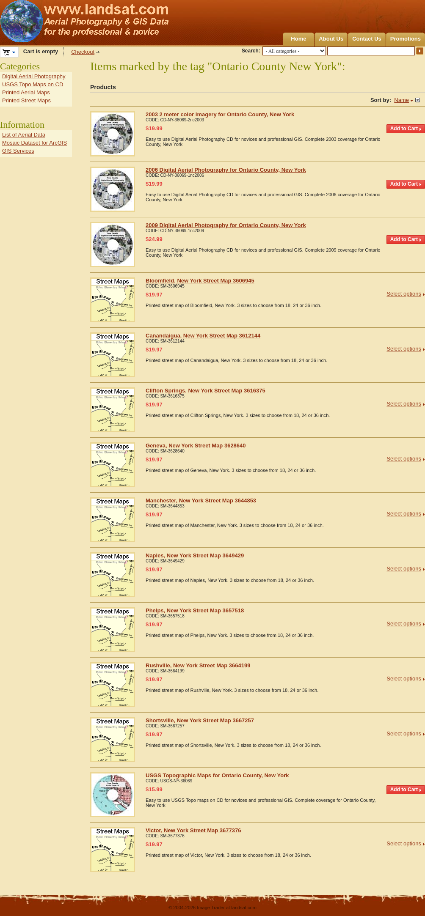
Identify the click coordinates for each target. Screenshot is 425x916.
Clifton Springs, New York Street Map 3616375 (205, 390)
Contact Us (366, 39)
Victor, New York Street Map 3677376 (193, 830)
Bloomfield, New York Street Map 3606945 (200, 280)
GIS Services (18, 151)
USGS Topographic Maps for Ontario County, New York (217, 775)
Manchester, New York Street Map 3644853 (201, 500)
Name (401, 100)
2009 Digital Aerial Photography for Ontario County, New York (226, 225)
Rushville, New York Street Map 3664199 (198, 665)
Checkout (82, 52)
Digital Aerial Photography (34, 76)
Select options (403, 294)
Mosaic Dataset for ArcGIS (34, 143)
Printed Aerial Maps (26, 92)
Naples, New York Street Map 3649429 (195, 555)
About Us (331, 39)
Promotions (405, 39)
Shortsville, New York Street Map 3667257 (200, 720)
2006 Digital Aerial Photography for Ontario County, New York (226, 170)
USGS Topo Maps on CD (32, 84)
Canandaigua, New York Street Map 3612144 (203, 335)
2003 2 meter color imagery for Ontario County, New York (220, 114)
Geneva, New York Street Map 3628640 (196, 445)
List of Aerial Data (23, 135)
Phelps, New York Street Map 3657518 (195, 610)
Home (298, 39)
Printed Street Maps (26, 100)
